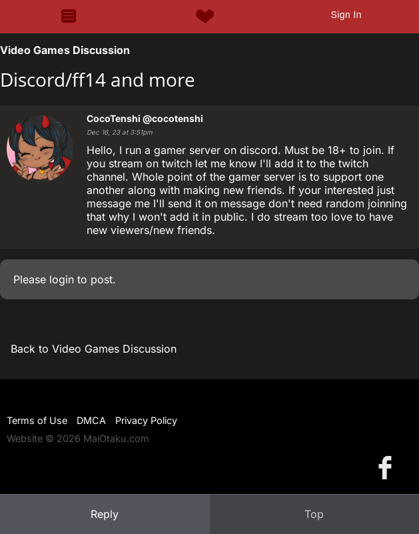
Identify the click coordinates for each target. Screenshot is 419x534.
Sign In (345, 14)
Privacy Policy (146, 420)
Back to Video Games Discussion (94, 348)
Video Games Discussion (65, 50)
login (61, 279)
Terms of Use (37, 420)
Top (314, 514)
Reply (105, 514)
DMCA (91, 420)
